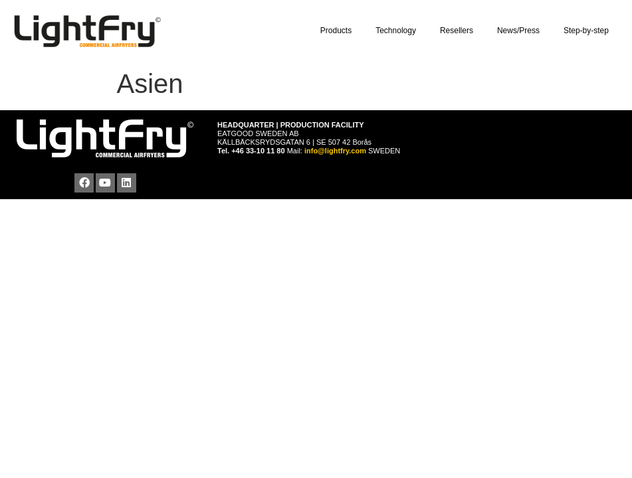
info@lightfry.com (336, 151)
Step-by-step (589, 31)
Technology (399, 31)
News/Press (521, 31)
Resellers (460, 31)
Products (339, 31)
